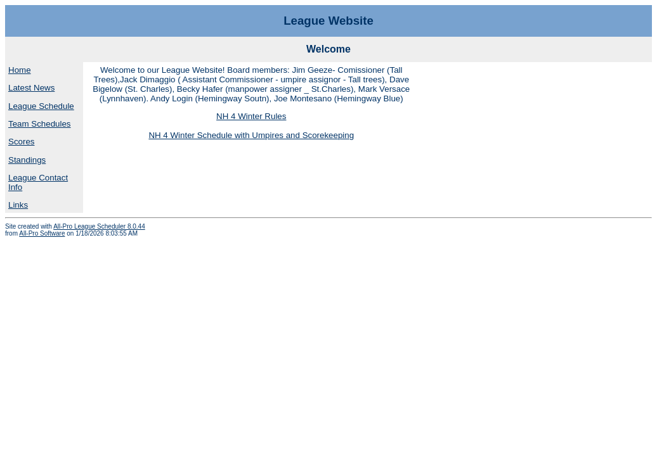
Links (18, 205)
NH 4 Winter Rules (251, 116)
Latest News (31, 87)
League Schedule (41, 106)
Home (19, 70)
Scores (21, 141)
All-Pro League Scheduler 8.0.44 (99, 226)
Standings (27, 160)
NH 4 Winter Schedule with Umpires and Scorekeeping (251, 135)
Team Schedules (39, 124)
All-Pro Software (42, 233)
